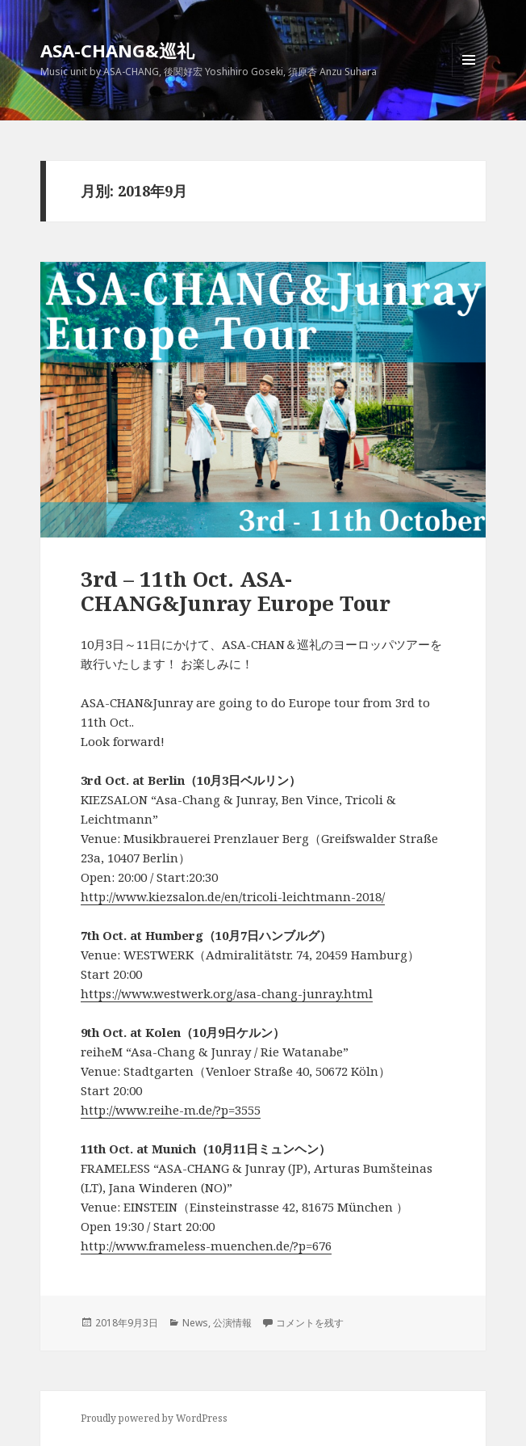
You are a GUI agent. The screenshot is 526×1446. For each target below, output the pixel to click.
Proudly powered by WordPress (154, 1418)
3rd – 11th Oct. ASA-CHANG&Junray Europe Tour (235, 591)
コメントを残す (310, 1323)
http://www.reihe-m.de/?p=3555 (171, 1110)
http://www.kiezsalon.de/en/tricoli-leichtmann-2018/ (233, 896)
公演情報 (232, 1323)
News (195, 1323)
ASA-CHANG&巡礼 (117, 50)
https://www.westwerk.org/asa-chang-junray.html (227, 993)
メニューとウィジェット (468, 76)
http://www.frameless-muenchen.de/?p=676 (206, 1245)
